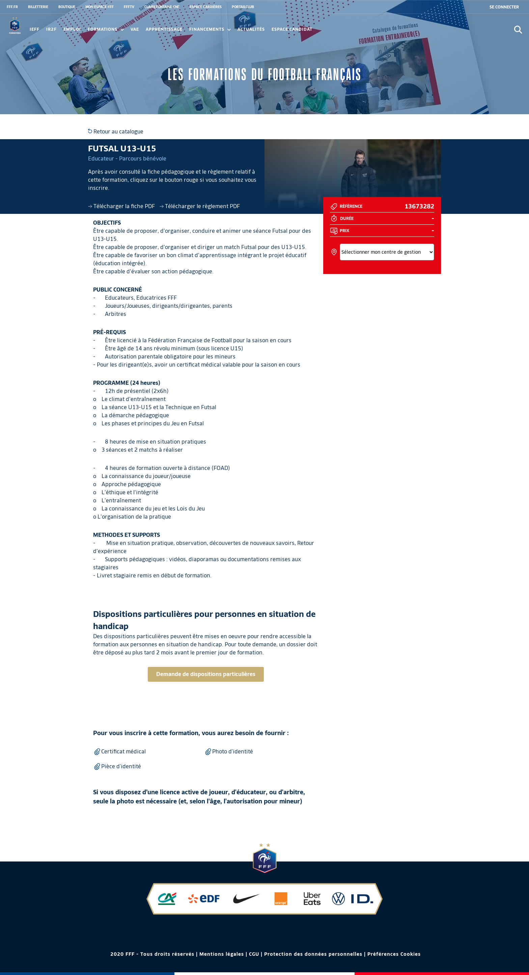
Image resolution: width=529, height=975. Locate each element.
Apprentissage (164, 29)
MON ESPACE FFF (99, 7)
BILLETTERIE (38, 7)
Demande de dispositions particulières (205, 674)
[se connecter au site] (504, 7)
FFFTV (129, 7)
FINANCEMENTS (210, 29)
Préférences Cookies (394, 954)
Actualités (251, 29)
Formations (106, 29)
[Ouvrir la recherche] (518, 29)
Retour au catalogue (115, 131)
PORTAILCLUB (243, 7)
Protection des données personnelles (313, 954)
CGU (254, 954)
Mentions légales (221, 954)
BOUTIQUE (66, 7)
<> (387, 252)
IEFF (34, 29)
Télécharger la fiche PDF (122, 206)
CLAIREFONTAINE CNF (161, 7)
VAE (135, 29)
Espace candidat (292, 29)
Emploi (72, 29)
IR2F (51, 29)
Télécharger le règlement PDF (200, 206)
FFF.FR (12, 7)
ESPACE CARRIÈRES (206, 7)
